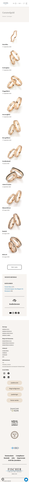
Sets (3, 356)
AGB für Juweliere (14, 460)
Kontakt (6, 458)
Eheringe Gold (5, 329)
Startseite (4, 16)
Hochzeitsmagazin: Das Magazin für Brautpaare (13, 366)
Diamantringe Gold (7, 341)
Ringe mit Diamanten (7, 338)
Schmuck (4, 348)
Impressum (21, 458)
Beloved (4, 254)
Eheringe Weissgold (7, 331)
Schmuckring (5, 350)
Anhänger (4, 354)
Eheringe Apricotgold (7, 333)
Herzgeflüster (6, 138)
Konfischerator (14, 304)
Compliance (20, 456)
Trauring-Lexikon (6, 364)
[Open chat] (26, 480)
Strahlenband (6, 161)
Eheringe (4, 326)
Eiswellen (5, 44)
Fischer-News (8, 287)
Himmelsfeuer (6, 208)
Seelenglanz (5, 68)
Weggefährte (6, 91)
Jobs (13, 458)
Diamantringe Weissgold (8, 343)
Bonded (4, 231)
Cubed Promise (6, 184)
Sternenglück (6, 114)
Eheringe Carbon (6, 335)
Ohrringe (4, 352)
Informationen (6, 360)
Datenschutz (9, 456)
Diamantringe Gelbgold (8, 345)
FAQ (3, 362)
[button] (14, 267)
